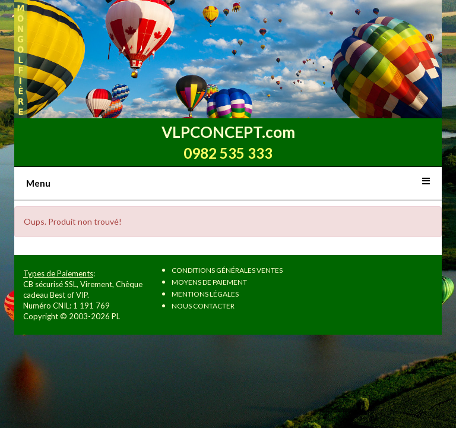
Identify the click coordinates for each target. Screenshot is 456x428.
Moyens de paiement (209, 282)
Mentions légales (205, 293)
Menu (38, 183)
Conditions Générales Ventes (227, 270)
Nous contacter (203, 305)
